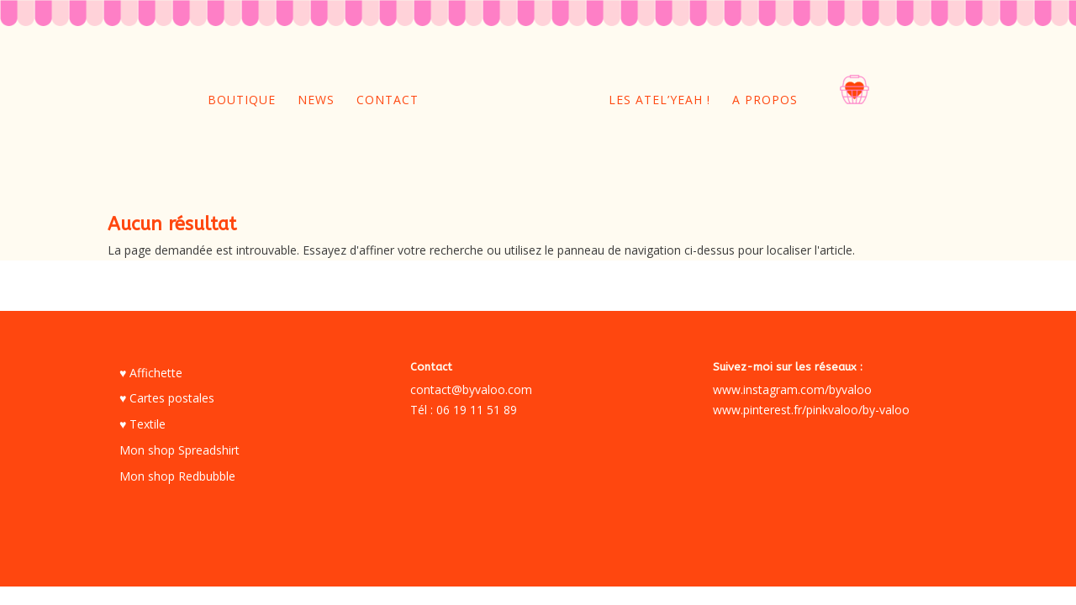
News (316, 101)
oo (830, 100)
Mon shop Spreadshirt (179, 450)
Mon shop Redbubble (177, 476)
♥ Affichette (150, 373)
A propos (765, 101)
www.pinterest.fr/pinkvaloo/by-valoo (811, 410)
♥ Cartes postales (166, 398)
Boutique (242, 101)
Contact (387, 101)
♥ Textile (142, 424)
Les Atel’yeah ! (659, 101)
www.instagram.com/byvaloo (792, 389)
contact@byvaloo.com (471, 389)
